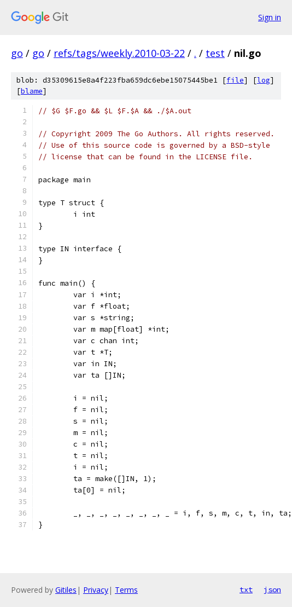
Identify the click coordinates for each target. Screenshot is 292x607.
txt (246, 589)
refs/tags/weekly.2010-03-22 (119, 53)
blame (32, 91)
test (215, 53)
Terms (126, 590)
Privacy (95, 590)
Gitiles (66, 590)
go (17, 53)
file (235, 80)
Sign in (269, 17)
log (263, 80)
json (272, 589)
